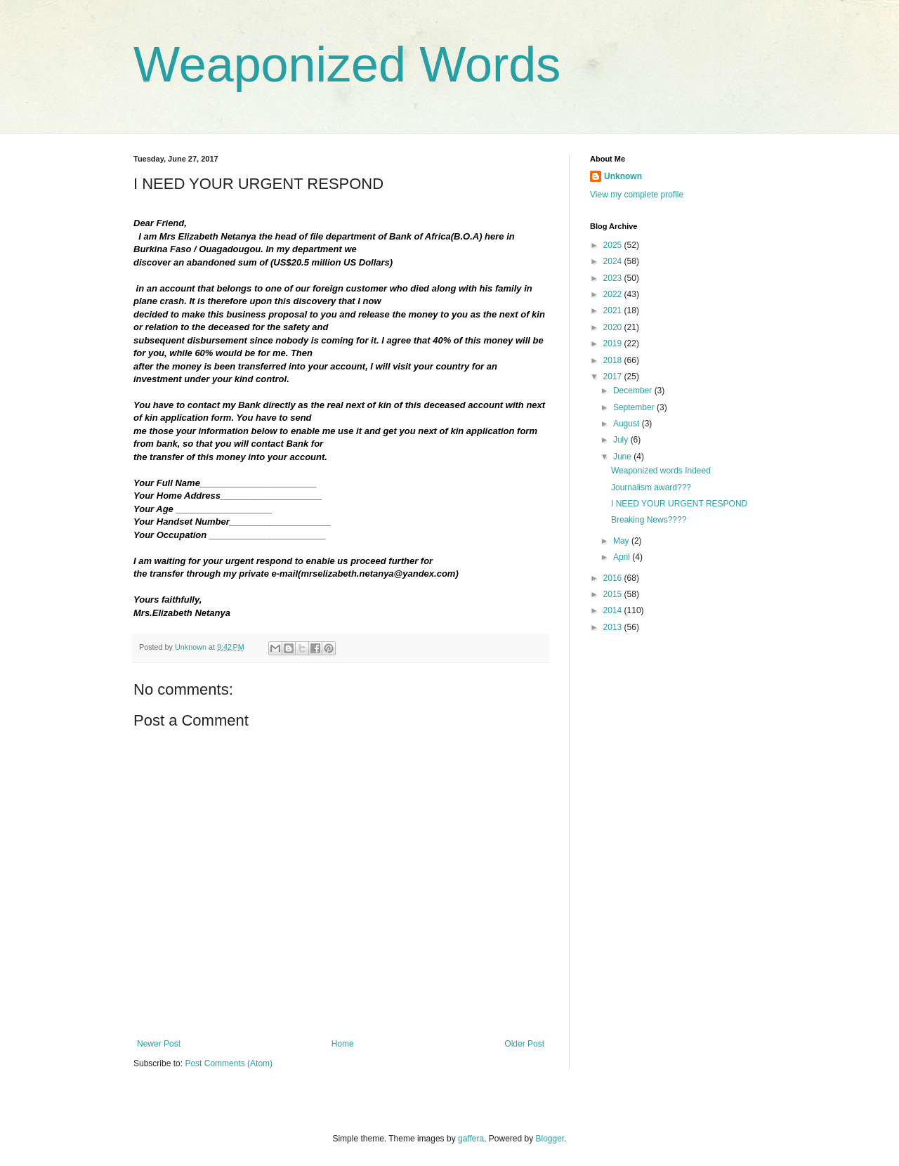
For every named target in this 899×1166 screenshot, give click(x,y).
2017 (613, 376)
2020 (613, 327)
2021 (613, 310)
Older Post (524, 1044)
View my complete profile (636, 194)
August (627, 423)
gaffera (471, 1139)
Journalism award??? (651, 487)
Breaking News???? (648, 520)
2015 (613, 594)
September (635, 407)
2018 (613, 360)
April (622, 557)
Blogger (550, 1139)
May (622, 541)
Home (343, 1044)
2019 (613, 343)
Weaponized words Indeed (661, 471)
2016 (613, 578)
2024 (613, 261)
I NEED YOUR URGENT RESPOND (679, 504)
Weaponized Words (346, 64)
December (634, 390)
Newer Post (159, 1044)
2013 (613, 627)
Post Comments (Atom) (229, 1063)
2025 (613, 245)
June (623, 456)
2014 (613, 610)
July (622, 440)
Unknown (623, 176)
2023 (613, 278)
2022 (613, 294)
